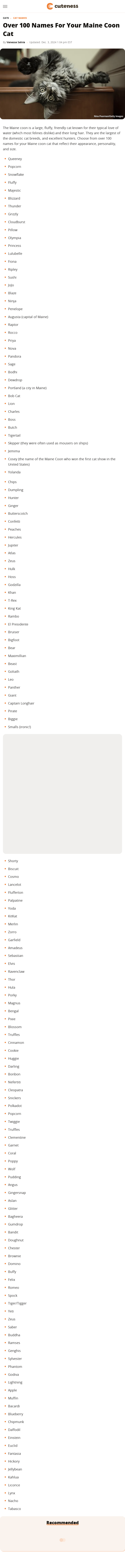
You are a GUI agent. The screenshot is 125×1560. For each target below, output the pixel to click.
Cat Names (20, 18)
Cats (6, 18)
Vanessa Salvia (16, 42)
